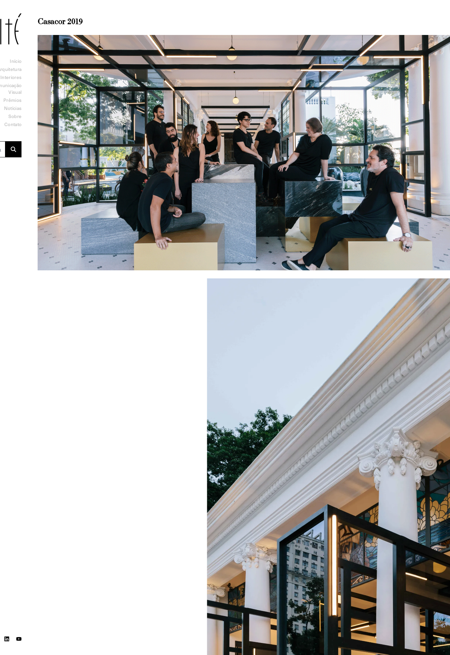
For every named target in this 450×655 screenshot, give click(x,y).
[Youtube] (18, 639)
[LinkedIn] (6, 639)
